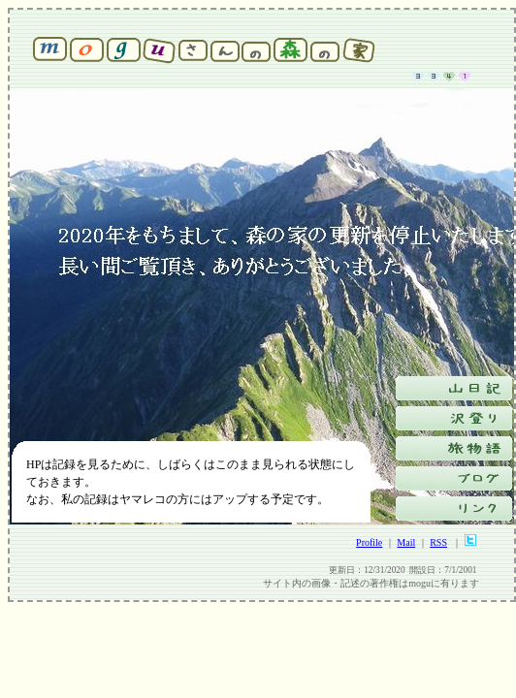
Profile (369, 542)
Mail (406, 542)
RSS (438, 542)
